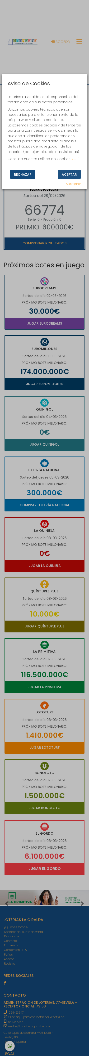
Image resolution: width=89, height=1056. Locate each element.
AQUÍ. (75, 159)
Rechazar (23, 174)
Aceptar (69, 174)
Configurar (73, 184)
